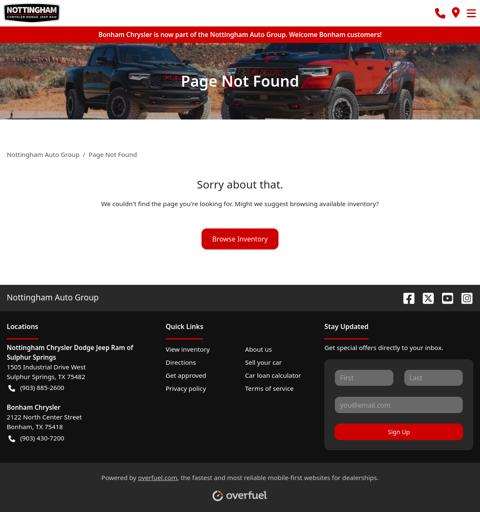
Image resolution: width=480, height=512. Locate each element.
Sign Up (399, 432)
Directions (181, 362)
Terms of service (269, 388)
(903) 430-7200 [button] (36, 438)
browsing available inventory (333, 203)
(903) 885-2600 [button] (36, 388)
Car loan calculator (273, 375)
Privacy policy (186, 388)
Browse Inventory (240, 239)
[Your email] (398, 404)
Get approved (186, 375)
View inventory (188, 349)
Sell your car (263, 362)
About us (258, 349)
